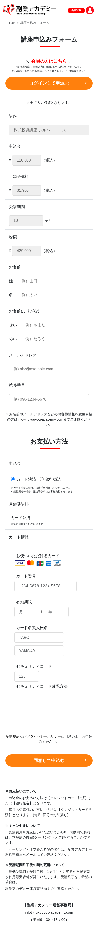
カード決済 (23, 479)
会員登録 (76, 10)
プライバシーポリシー (43, 736)
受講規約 (13, 736)
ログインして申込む (49, 83)
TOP (12, 22)
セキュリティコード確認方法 (42, 686)
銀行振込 (50, 479)
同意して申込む (49, 760)
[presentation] (49, 714)
